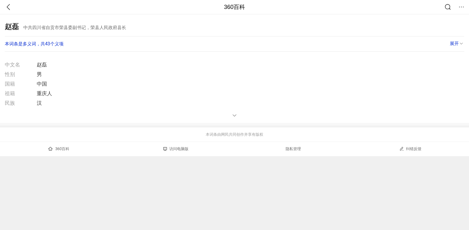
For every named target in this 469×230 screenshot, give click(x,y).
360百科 (234, 7)
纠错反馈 (410, 148)
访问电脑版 (175, 149)
